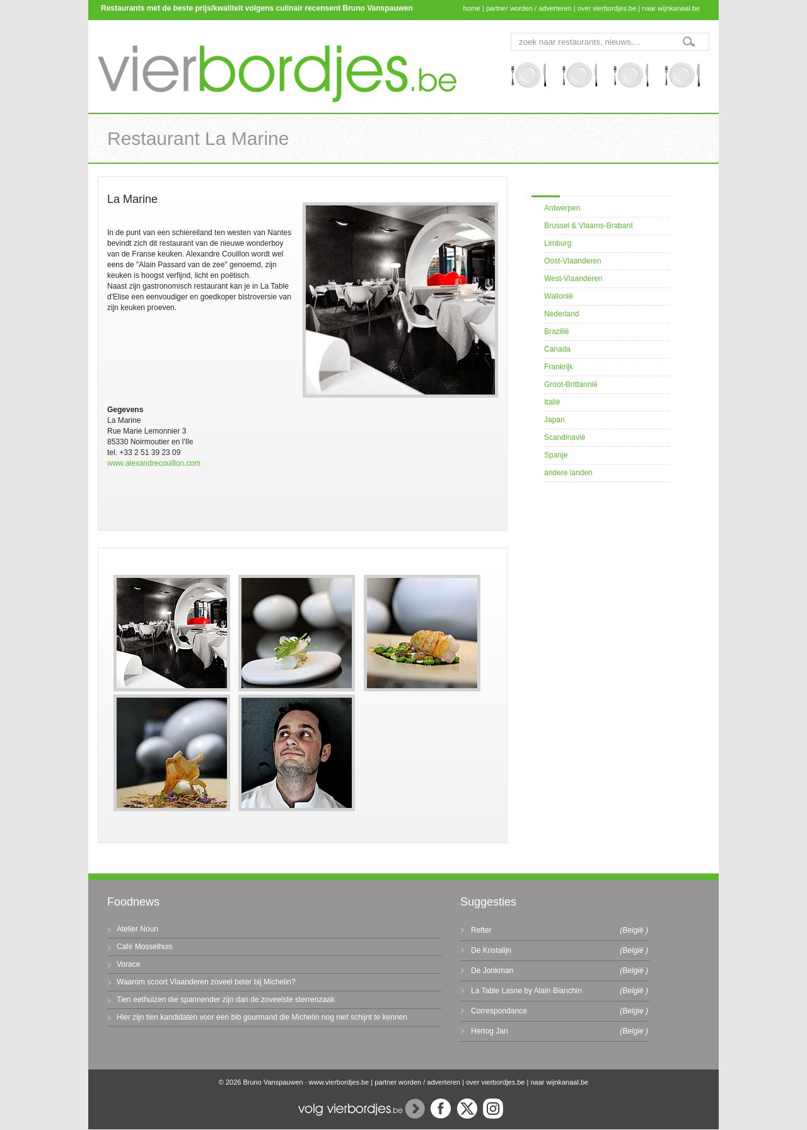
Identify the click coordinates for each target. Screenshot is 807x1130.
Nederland (561, 313)
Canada (557, 349)
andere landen (568, 472)
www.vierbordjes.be (339, 1082)
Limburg (557, 243)
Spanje (555, 455)
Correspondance (499, 1010)
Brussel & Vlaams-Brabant (588, 225)
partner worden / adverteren (529, 8)
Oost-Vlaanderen (572, 261)
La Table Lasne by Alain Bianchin (526, 990)
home (471, 8)
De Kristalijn (491, 950)
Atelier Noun (137, 929)
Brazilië (556, 331)
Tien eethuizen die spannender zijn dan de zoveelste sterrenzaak (226, 999)
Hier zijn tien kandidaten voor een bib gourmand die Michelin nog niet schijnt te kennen (262, 1017)
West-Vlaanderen (573, 278)
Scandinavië (564, 437)
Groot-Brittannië (571, 384)
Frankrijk (558, 366)
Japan (554, 419)
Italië (552, 402)
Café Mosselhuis (145, 946)
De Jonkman (492, 970)
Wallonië (558, 296)
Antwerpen (562, 208)
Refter (481, 930)
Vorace (128, 964)
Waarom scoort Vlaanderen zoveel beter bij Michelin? (206, 981)
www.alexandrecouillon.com (153, 463)
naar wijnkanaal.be (671, 8)
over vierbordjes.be (607, 8)
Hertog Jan (489, 1031)
